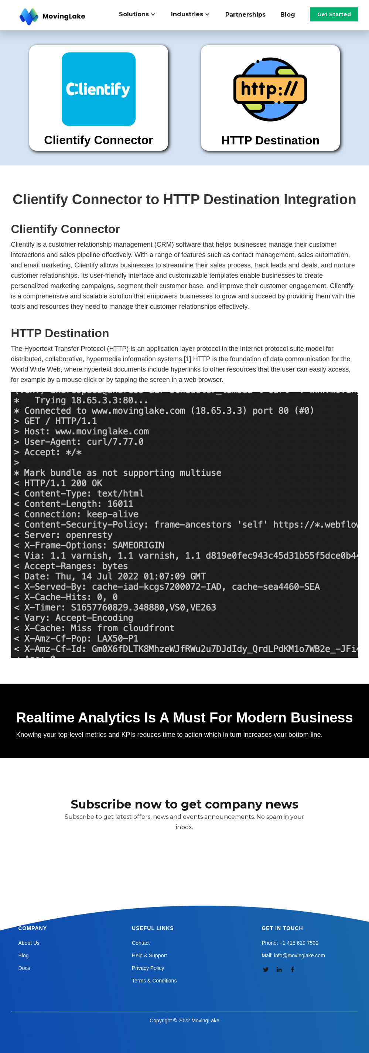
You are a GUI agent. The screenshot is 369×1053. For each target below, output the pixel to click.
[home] (53, 17)
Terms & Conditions (154, 981)
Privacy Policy (148, 968)
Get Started (334, 14)
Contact (141, 943)
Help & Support (149, 955)
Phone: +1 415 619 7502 (290, 943)
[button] (141, 14)
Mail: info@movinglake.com (293, 955)
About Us (29, 943)
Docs (24, 968)
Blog (287, 14)
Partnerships (245, 14)
